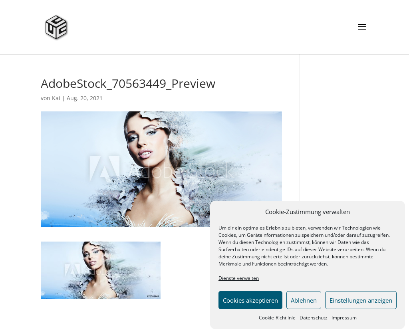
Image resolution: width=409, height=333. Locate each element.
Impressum (344, 317)
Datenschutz (314, 317)
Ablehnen (304, 300)
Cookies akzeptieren (250, 300)
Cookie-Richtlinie (277, 317)
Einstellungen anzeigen (361, 300)
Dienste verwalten (238, 278)
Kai (56, 98)
